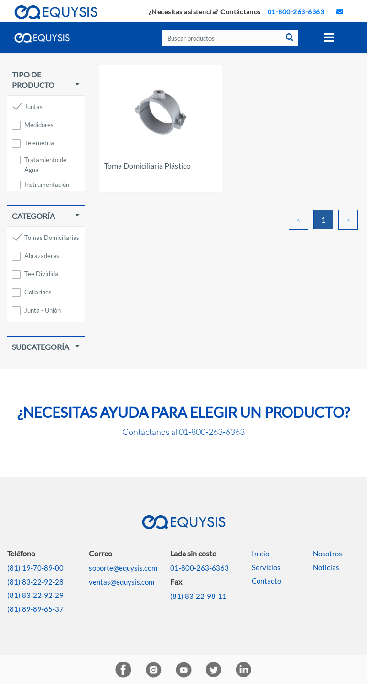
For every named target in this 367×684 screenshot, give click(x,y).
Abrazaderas (41, 256)
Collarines (38, 292)
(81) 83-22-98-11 (198, 596)
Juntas (33, 106)
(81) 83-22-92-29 (35, 595)
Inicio (260, 553)
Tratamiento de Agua (45, 161)
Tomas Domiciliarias (51, 237)
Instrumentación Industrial (46, 186)
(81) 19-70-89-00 (35, 568)
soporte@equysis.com (123, 568)
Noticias (326, 567)
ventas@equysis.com (121, 581)
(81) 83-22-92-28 (35, 581)
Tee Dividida (41, 274)
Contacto (266, 580)
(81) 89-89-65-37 (35, 609)
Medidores (39, 125)
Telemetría (39, 143)
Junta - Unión (42, 310)
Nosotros (327, 553)
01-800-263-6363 (296, 12)
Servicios (266, 567)
